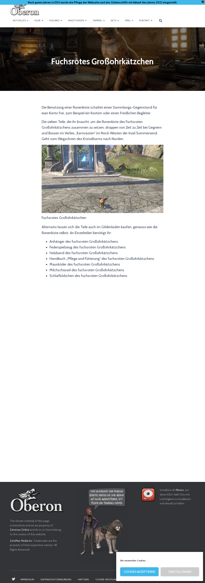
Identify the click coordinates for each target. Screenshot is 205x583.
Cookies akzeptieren (139, 572)
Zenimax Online (19, 529)
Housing (55, 20)
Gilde (38, 20)
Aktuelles (20, 20)
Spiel (129, 20)
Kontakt (145, 20)
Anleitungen (77, 20)
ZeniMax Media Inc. (21, 540)
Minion (180, 490)
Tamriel (99, 20)
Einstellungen (180, 572)
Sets (115, 20)
